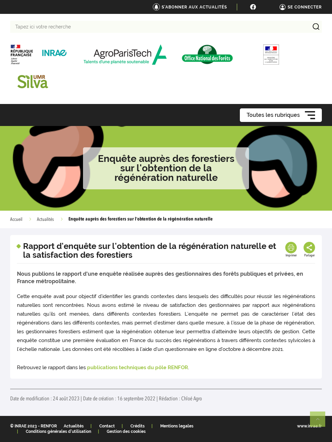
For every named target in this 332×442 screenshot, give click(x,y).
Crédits (137, 426)
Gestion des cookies (126, 431)
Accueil (16, 219)
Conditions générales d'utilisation (58, 431)
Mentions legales (176, 426)
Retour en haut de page (320, 422)
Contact (107, 426)
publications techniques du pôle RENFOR (137, 367)
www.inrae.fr (309, 426)
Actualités (45, 219)
